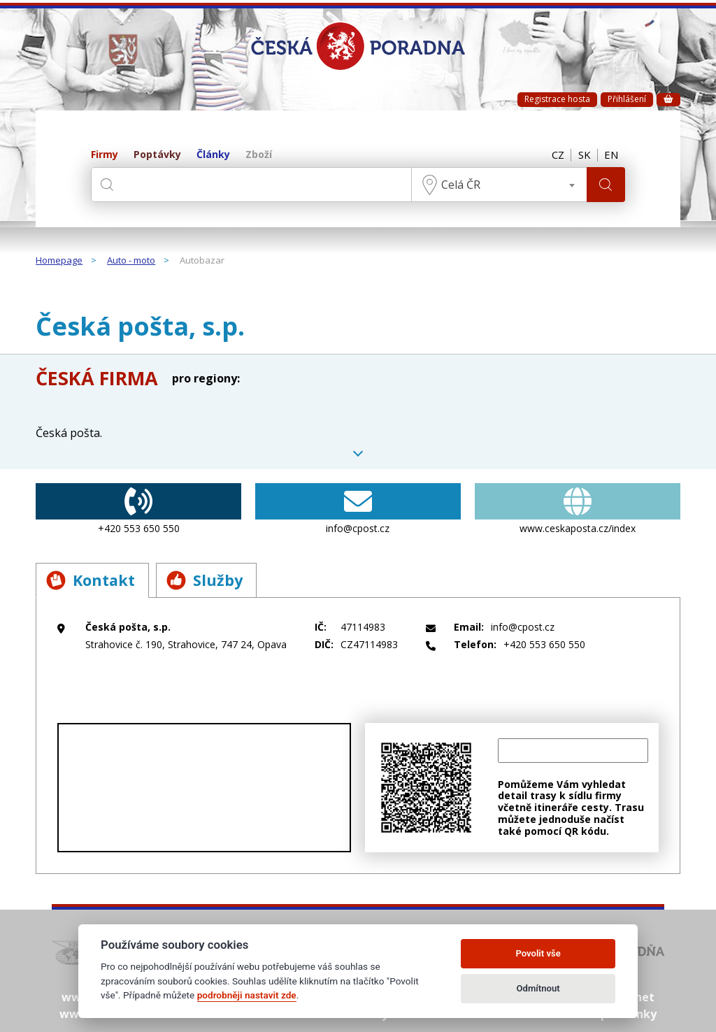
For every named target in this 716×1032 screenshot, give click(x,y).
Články (213, 155)
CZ (556, 155)
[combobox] (498, 184)
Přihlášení (627, 99)
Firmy (104, 155)
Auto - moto (131, 260)
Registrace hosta (557, 99)
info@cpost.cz (358, 509)
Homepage (59, 260)
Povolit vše (537, 953)
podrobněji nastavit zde (246, 995)
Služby (207, 580)
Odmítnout (538, 988)
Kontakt (91, 580)
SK (583, 155)
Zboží (258, 155)
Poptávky (157, 155)
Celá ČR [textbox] (460, 184)
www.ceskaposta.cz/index (577, 509)
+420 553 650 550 (138, 509)
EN (611, 155)
